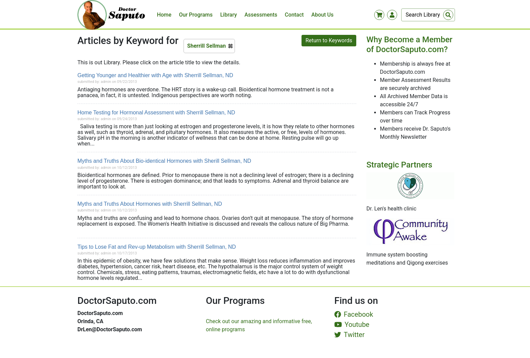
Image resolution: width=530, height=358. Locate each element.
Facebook (353, 314)
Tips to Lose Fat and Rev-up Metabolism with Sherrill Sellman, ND (156, 247)
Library (228, 15)
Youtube (351, 324)
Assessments (260, 15)
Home (164, 15)
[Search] (428, 14)
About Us (322, 15)
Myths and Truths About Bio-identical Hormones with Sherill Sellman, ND (164, 161)
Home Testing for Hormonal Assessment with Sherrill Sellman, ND (156, 112)
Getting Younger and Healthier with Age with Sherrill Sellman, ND (155, 75)
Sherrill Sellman (206, 46)
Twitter (349, 335)
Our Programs (196, 15)
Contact (294, 15)
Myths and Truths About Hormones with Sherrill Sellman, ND (149, 204)
